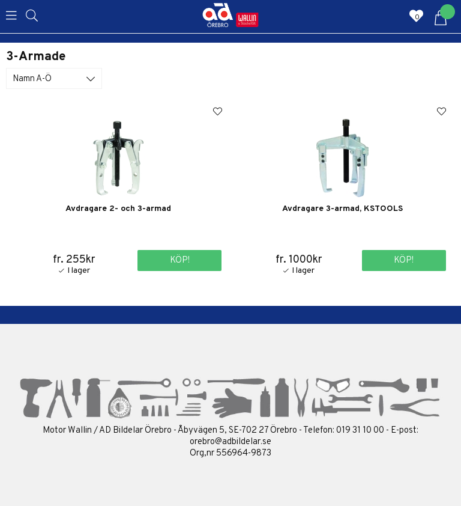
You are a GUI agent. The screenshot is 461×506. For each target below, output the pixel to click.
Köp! (180, 260)
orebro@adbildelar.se (230, 442)
